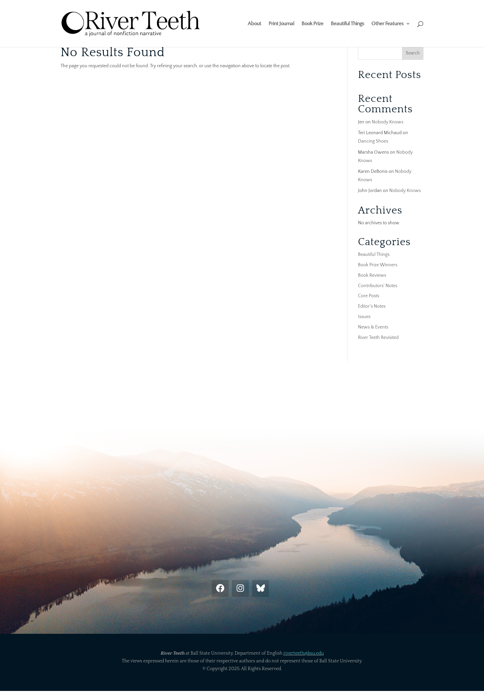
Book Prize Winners (377, 265)
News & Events (373, 327)
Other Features (387, 24)
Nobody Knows (387, 122)
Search (413, 53)
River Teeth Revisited (378, 337)
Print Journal (281, 24)
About (254, 24)
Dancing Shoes (373, 141)
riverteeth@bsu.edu (303, 653)
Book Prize (312, 24)
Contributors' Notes (377, 285)
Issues (364, 316)
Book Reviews (372, 275)
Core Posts (368, 296)
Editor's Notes (372, 306)
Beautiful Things (347, 24)
